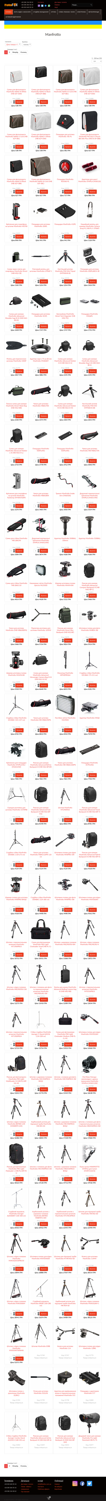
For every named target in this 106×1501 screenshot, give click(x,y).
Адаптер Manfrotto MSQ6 (90, 718)
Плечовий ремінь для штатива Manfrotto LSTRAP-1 (41, 270)
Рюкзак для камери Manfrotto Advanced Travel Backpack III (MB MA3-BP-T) (89, 810)
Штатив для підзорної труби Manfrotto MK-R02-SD (89, 1212)
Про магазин (25, 1491)
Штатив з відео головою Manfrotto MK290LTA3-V (89, 943)
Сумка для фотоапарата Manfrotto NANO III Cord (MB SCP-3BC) (41, 181)
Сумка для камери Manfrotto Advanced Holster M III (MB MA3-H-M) (65, 406)
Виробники (58, 1489)
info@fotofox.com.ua (44, 1484)
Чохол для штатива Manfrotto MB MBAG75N (89, 449)
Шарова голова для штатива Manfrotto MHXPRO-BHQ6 (16, 898)
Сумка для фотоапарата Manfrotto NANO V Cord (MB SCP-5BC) (16, 136)
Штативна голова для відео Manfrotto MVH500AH (89, 898)
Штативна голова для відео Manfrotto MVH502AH (89, 1033)
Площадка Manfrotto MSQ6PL (89, 315)
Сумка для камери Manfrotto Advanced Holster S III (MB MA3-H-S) (65, 361)
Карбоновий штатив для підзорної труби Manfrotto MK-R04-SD (65, 1303)
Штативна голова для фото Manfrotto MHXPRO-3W (65, 898)
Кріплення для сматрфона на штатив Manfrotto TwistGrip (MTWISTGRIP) (16, 495)
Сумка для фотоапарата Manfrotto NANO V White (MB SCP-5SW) (40, 136)
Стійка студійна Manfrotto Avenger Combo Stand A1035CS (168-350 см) (16, 1438)
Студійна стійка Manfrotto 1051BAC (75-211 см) (90, 674)
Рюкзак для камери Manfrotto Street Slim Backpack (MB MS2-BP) (65, 630)
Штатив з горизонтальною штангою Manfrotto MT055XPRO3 (89, 989)
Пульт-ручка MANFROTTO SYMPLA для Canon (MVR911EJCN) (89, 1169)
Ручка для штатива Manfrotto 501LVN (40, 1392)
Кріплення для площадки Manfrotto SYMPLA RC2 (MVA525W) (16, 765)
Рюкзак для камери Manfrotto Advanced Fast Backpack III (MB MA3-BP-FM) (41, 811)
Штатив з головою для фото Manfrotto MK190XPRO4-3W (41, 1168)
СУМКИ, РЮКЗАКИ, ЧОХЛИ (67, 12)
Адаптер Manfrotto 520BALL (89, 538)
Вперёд (15, 52)
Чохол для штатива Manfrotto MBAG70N (41, 405)
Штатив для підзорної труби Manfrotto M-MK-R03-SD (65, 1257)
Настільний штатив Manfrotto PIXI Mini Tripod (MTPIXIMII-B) (65, 271)
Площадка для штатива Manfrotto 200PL (41, 225)
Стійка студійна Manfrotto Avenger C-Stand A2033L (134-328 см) (41, 1034)
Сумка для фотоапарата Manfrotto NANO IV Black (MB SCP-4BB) (40, 91)
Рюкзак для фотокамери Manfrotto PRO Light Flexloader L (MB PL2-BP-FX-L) (16, 1170)
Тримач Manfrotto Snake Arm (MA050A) (65, 494)
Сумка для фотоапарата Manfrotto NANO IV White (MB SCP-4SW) (90, 91)
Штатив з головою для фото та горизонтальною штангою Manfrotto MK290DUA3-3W (41, 990)
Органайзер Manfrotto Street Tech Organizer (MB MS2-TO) (65, 316)
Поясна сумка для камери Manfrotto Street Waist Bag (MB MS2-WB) (16, 406)
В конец (23, 52)
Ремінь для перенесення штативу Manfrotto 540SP (16, 360)
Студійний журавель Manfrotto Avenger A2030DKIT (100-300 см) (16, 1213)
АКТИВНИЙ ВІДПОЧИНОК (13, 17)
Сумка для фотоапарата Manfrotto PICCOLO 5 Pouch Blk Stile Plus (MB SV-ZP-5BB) (89, 136)
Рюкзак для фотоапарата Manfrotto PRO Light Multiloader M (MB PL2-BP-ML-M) (16, 1080)
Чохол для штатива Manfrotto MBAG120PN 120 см (40, 854)
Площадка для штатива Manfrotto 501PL (41, 315)
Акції (56, 7)
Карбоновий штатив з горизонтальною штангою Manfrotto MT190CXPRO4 (65, 1213)
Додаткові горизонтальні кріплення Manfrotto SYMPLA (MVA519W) (89, 495)
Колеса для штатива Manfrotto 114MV (89, 1257)
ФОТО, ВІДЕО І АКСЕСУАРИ (22, 12)
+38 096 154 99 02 (10, 1491)
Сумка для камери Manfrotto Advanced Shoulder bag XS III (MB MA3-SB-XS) (16, 317)
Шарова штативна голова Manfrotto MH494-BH (65, 584)
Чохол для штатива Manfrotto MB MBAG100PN (65, 764)
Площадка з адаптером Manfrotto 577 (89, 1392)
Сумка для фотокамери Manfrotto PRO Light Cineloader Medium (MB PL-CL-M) (65, 1035)
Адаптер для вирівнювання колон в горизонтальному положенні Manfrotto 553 (65, 1393)
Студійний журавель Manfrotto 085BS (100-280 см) (41, 1303)
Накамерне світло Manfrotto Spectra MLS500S (41, 584)
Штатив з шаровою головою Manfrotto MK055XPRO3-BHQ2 (65, 1169)
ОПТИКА (53, 12)
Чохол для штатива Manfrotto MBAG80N (41, 494)
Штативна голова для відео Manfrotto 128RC (89, 1347)
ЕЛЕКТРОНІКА (81, 12)
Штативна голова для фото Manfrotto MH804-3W (89, 629)
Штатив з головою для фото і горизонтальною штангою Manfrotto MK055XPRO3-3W (89, 1124)
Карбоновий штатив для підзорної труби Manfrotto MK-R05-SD (40, 1124)
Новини (57, 5)
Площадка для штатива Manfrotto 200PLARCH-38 (89, 270)
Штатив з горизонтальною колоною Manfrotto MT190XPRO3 (16, 944)
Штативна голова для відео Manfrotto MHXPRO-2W (65, 853)
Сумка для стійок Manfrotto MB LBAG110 (16, 584)
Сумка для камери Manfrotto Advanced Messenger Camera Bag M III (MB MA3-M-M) (41, 676)
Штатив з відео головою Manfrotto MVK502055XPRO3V (16, 1258)
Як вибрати (58, 1486)
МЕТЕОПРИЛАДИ (93, 12)
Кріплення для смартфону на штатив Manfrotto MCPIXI (16, 225)
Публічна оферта (43, 1489)
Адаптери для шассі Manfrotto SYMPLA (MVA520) (89, 180)
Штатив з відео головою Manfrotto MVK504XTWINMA (16, 1348)
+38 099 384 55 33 (10, 1488)
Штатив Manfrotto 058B (41, 1346)
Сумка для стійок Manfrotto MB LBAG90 (16, 539)
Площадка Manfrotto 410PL (65, 224)
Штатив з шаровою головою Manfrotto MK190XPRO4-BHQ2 (65, 1124)
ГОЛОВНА (9, 12)
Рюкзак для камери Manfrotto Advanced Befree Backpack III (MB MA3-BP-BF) (41, 765)
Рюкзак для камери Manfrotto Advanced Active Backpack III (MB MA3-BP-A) (40, 1438)
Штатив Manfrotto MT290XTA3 (65, 809)
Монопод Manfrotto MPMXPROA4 (65, 674)
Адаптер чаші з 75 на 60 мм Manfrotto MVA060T (41, 360)
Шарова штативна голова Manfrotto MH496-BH (16, 674)
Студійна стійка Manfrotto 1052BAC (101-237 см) (16, 719)
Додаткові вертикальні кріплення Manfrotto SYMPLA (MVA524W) (41, 540)
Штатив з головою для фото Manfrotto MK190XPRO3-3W (65, 1078)
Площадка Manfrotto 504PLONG (65, 449)
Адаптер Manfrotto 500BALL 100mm (65, 539)
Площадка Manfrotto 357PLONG (89, 764)
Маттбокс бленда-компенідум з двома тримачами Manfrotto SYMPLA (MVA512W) (89, 1080)
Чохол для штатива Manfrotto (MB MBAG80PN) (16, 629)
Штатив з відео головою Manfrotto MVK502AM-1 (89, 1302)
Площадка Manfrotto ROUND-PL (65, 180)
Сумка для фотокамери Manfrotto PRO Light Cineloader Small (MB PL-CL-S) (41, 945)
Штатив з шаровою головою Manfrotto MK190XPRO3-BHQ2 (41, 1079)
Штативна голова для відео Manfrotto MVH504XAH (41, 1257)
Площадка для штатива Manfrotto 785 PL (65, 135)
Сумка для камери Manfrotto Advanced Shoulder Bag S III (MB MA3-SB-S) (89, 362)
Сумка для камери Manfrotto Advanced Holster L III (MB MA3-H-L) (16, 450)
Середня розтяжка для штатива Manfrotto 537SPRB (16, 809)
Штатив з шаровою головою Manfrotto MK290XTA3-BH (65, 943)
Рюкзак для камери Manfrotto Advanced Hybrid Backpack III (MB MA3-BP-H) (89, 854)
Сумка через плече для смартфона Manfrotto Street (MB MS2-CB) (16, 271)
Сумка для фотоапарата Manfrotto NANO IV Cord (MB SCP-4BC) (65, 91)
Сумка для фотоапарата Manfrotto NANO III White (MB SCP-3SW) (16, 91)
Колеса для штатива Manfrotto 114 (65, 1347)
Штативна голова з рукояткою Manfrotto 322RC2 (16, 1393)
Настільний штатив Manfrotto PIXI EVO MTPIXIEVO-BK (89, 406)
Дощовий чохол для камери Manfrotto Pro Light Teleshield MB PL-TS (90, 1438)
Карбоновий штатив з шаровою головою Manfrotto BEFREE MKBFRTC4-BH (40, 1214)
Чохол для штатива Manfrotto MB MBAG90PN (41, 719)
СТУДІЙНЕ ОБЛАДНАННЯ (40, 12)
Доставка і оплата (61, 2)
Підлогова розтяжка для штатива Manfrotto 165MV (41, 629)
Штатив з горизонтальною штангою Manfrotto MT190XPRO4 (16, 1034)
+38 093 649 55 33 (10, 1484)
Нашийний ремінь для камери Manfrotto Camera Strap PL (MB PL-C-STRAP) (89, 226)
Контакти (41, 2)
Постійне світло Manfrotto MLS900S (65, 719)
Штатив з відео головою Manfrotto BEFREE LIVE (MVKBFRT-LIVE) (16, 1124)
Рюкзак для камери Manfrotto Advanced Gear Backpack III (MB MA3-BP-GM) (65, 1439)
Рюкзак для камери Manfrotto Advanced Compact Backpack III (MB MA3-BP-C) (89, 586)
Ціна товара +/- (12, 44)
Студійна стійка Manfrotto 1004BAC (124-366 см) (41, 898)
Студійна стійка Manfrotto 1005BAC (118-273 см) (16, 853)
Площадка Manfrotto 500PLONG (41, 449)
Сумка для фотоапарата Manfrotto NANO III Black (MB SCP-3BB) (16, 181)
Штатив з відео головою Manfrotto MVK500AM (16, 1302)
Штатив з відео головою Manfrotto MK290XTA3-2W (16, 988)
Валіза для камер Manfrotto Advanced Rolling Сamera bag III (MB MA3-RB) (65, 989)
